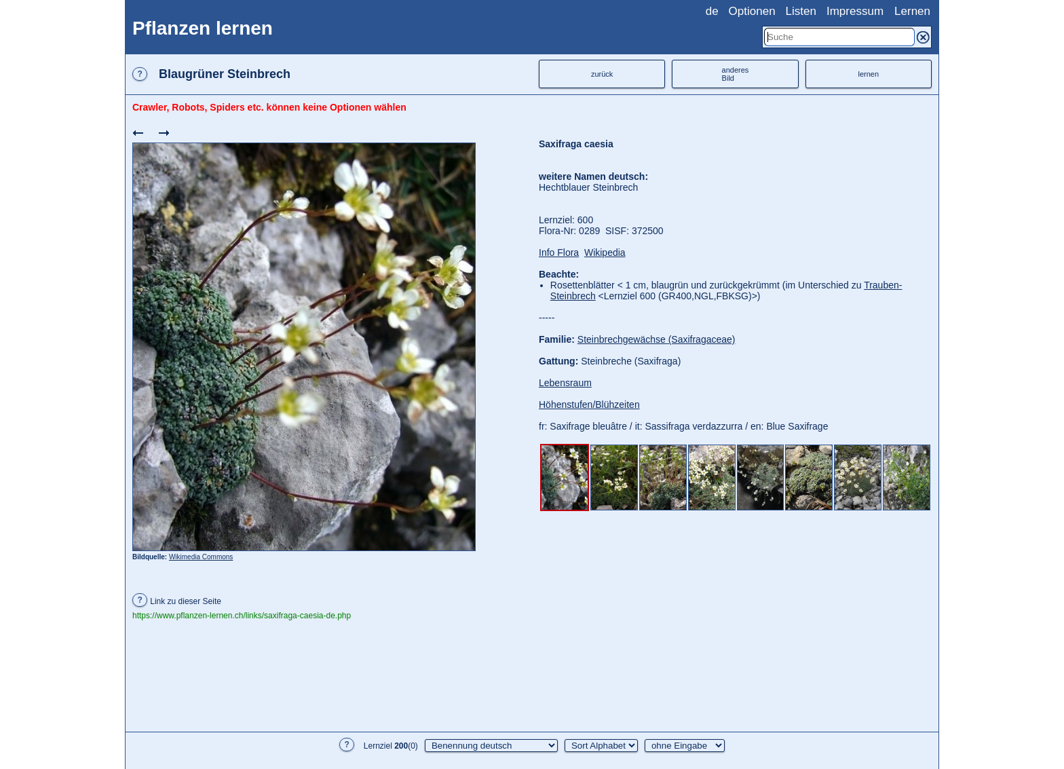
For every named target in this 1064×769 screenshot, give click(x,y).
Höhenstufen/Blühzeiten (589, 404)
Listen (801, 11)
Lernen (912, 11)
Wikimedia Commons (201, 557)
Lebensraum (565, 382)
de (712, 11)
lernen (868, 74)
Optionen (752, 11)
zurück (602, 74)
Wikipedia (605, 252)
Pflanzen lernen (202, 28)
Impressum (855, 11)
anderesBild (735, 74)
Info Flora (559, 252)
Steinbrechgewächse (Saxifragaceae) (656, 339)
